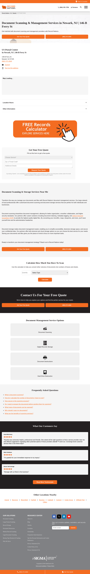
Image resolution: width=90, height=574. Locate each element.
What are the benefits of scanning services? (19, 413)
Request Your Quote (39, 170)
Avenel (7, 500)
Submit (73, 527)
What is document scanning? (14, 395)
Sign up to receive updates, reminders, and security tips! (69, 523)
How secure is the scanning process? (17, 401)
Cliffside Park (80, 500)
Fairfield (33, 500)
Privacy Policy (50, 566)
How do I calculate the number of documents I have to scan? (24, 398)
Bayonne (15, 500)
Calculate (45, 279)
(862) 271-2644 (7, 61)
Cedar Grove (69, 500)
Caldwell (50, 500)
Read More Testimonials (45, 482)
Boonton (42, 500)
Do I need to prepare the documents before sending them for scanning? (28, 404)
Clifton (45, 502)
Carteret (59, 500)
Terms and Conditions (41, 566)
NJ (11, 13)
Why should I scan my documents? (16, 410)
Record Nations (5, 13)
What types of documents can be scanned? (19, 407)
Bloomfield (24, 500)
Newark (14, 13)
